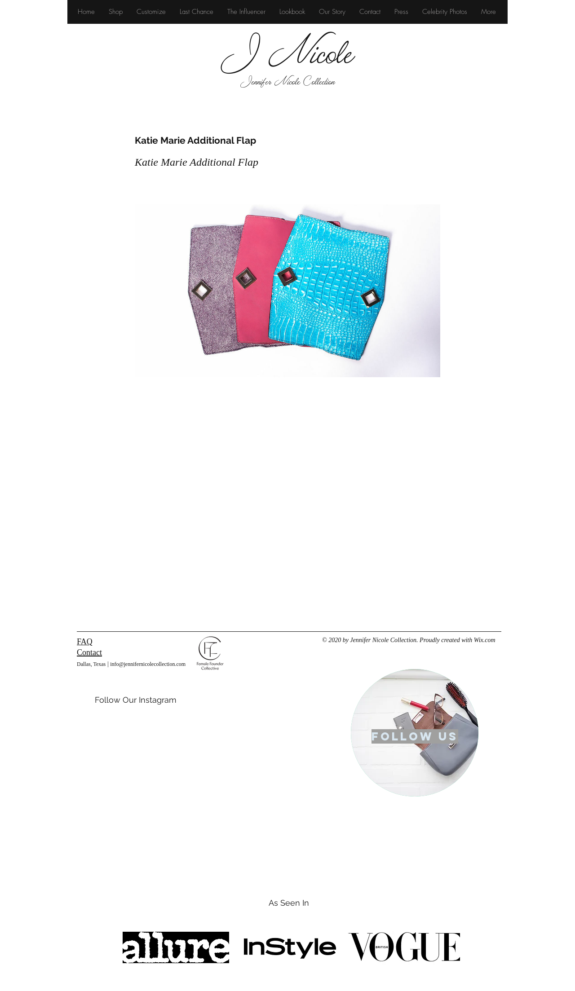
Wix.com (484, 640)
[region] (414, 733)
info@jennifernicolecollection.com (148, 664)
